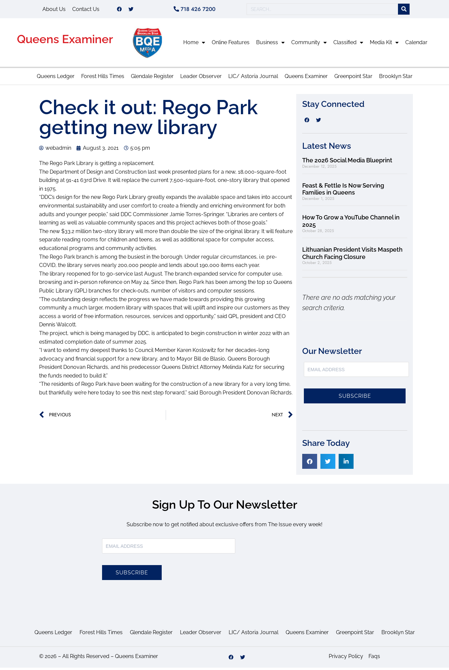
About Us (54, 10)
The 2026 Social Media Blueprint (347, 162)
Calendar (416, 45)
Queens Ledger (56, 78)
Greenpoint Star (353, 78)
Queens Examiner (65, 41)
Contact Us (85, 10)
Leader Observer (201, 78)
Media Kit (384, 45)
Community (309, 45)
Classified (348, 45)
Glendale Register (152, 78)
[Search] (404, 10)
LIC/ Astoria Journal (253, 78)
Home (194, 45)
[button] (309, 463)
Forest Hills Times (102, 78)
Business (270, 45)
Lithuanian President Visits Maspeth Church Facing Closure (352, 255)
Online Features (231, 45)
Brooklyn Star (396, 78)
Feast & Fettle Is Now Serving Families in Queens (343, 191)
